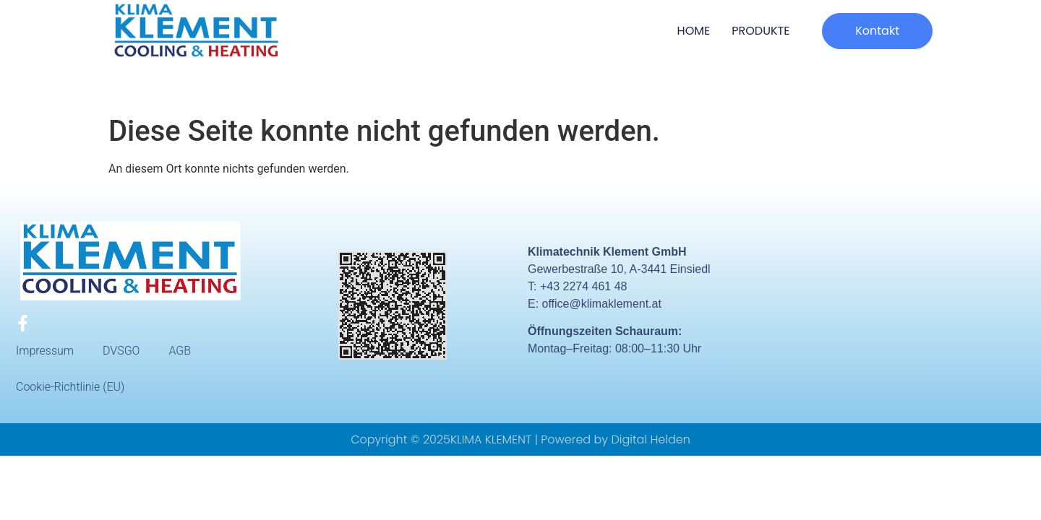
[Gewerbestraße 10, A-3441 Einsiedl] (905, 305)
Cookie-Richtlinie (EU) (70, 387)
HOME (694, 30)
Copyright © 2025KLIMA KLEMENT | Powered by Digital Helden (520, 439)
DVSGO (121, 351)
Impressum (45, 351)
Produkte (760, 30)
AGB (179, 351)
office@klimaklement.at (601, 304)
